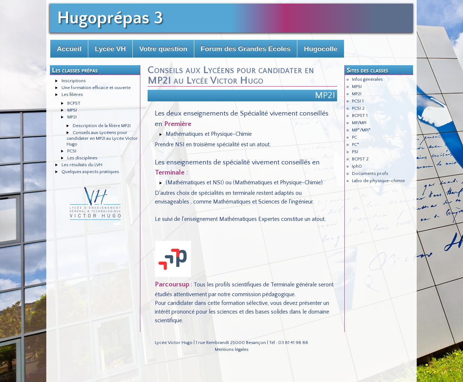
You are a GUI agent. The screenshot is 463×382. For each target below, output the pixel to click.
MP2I (72, 116)
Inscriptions (73, 80)
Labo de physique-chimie (378, 180)
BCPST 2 (360, 158)
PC (354, 137)
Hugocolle (320, 49)
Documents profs (370, 173)
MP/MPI (359, 122)
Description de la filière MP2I (102, 125)
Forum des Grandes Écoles (245, 49)
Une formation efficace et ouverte (96, 87)
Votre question (163, 49)
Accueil (69, 49)
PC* (355, 144)
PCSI (71, 151)
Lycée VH (110, 49)
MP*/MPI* (361, 130)
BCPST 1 (360, 115)
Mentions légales (232, 349)
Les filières (72, 94)
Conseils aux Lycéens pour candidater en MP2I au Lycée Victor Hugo (102, 138)
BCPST (73, 103)
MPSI (72, 110)
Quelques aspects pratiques (90, 171)
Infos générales (367, 79)
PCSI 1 (358, 101)
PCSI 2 (358, 108)
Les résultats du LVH (81, 164)
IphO (357, 166)
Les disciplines (82, 157)
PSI (355, 151)
